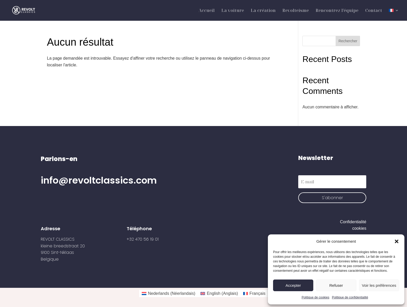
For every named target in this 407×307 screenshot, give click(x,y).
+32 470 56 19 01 (143, 239)
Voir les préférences (379, 285)
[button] (396, 241)
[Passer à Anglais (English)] (219, 293)
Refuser (336, 285)
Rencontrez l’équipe (337, 11)
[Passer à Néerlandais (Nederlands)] (168, 293)
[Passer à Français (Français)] (254, 293)
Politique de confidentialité (350, 297)
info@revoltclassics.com (99, 180)
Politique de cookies (315, 297)
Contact (373, 11)
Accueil (207, 11)
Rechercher (347, 41)
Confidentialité (353, 222)
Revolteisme (295, 11)
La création (263, 11)
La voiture (232, 11)
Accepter (293, 285)
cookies (359, 228)
